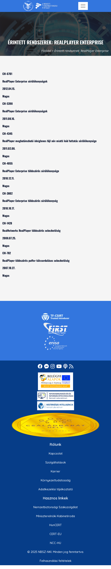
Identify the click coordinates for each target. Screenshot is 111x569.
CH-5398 (7, 103)
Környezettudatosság (55, 480)
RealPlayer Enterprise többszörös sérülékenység (30, 201)
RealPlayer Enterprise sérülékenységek (24, 81)
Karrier (55, 471)
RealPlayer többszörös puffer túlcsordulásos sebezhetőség (35, 260)
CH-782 (6, 253)
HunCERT (55, 525)
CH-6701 (7, 74)
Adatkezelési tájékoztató (55, 489)
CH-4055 (7, 163)
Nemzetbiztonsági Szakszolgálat (55, 507)
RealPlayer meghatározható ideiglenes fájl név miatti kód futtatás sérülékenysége (49, 141)
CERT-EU (55, 534)
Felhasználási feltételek (55, 561)
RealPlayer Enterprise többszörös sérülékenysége (30, 171)
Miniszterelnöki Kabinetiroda (55, 516)
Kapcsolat (55, 453)
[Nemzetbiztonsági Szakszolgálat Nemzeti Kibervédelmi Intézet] (40, 6)
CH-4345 (7, 133)
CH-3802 (7, 193)
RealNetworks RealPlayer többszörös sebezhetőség (31, 230)
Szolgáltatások (55, 462)
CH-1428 (7, 223)
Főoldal (46, 51)
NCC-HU (55, 543)
